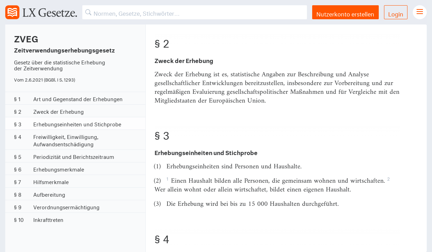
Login (395, 13)
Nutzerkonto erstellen (345, 13)
